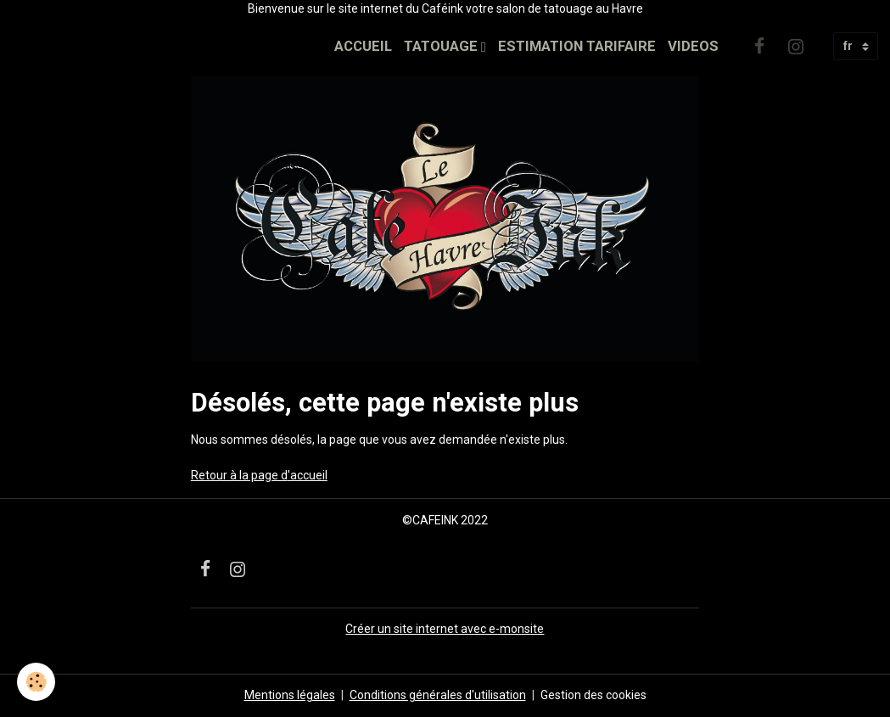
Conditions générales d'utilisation (438, 695)
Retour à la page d (239, 475)
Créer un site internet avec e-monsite (444, 629)
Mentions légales (289, 695)
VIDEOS (693, 45)
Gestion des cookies (593, 695)
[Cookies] (36, 682)
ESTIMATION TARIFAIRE (577, 45)
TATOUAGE (442, 45)
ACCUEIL (363, 45)
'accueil (307, 475)
